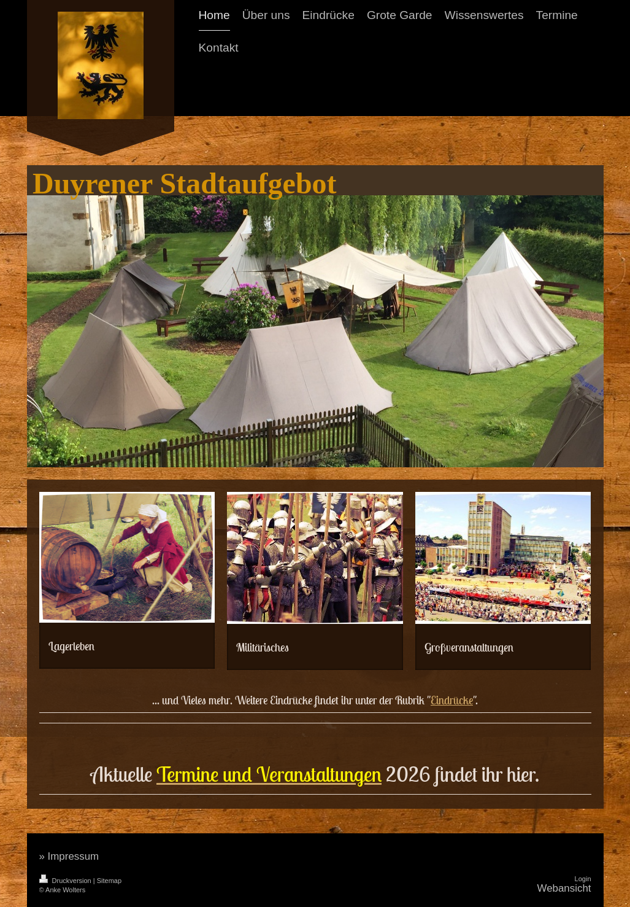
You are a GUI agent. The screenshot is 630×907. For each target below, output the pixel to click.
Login (583, 878)
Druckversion (66, 880)
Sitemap (109, 880)
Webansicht (564, 888)
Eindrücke (452, 700)
